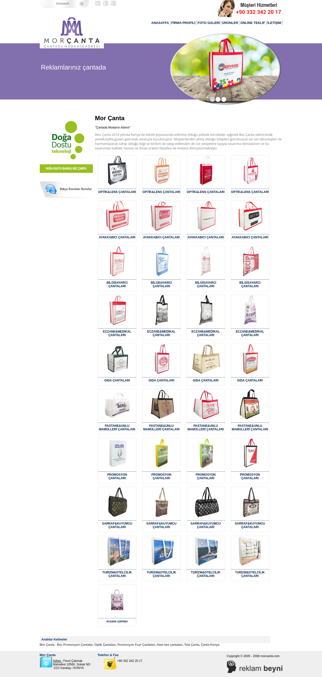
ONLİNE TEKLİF (252, 23)
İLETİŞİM (274, 23)
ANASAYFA (160, 23)
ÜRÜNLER (230, 23)
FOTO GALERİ (208, 23)
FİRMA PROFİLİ (183, 23)
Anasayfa (62, 3)
